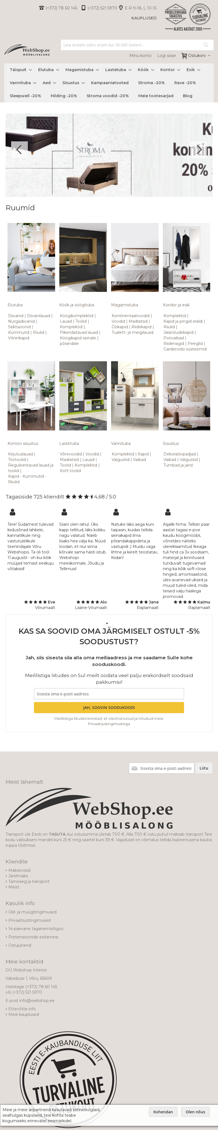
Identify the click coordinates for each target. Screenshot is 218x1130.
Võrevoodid (71, 454)
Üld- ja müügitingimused (32, 911)
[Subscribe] (109, 707)
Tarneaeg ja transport (29, 881)
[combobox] (137, 45)
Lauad (66, 321)
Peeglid (195, 343)
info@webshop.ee (37, 1000)
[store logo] (27, 50)
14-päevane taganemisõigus (35, 928)
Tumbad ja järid (178, 465)
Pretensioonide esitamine (33, 936)
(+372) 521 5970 (102, 8)
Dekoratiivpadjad (179, 454)
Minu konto (140, 55)
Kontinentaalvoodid (131, 315)
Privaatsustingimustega (109, 723)
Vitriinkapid (18, 337)
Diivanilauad (38, 315)
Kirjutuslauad (20, 454)
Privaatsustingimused (29, 920)
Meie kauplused (23, 1014)
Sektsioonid (19, 326)
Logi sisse (166, 55)
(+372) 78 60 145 (61, 8)
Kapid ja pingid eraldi (183, 321)
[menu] (109, 82)
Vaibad (139, 459)
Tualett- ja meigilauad (132, 332)
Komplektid (71, 326)
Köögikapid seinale (78, 337)
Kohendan (163, 1111)
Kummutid (18, 332)
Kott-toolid (70, 470)
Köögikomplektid (76, 315)
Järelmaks (18, 875)
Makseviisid (19, 870)
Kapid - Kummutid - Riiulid (27, 479)
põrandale (69, 343)
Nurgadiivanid (21, 321)
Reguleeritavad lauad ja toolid (30, 468)
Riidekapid (141, 326)
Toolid (81, 321)
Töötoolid (17, 459)
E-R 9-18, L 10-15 (140, 8)
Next (198, 149)
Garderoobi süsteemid (185, 349)
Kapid (143, 454)
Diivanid (15, 315)
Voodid (118, 321)
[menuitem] (19, 69)
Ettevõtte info (22, 1008)
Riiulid (38, 332)
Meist (13, 887)
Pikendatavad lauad (79, 332)
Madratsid (138, 321)
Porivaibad (173, 337)
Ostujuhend (19, 945)
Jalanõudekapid (178, 332)
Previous (19, 149)
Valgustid (120, 459)
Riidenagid (173, 343)
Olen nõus (195, 1111)
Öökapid (120, 326)
